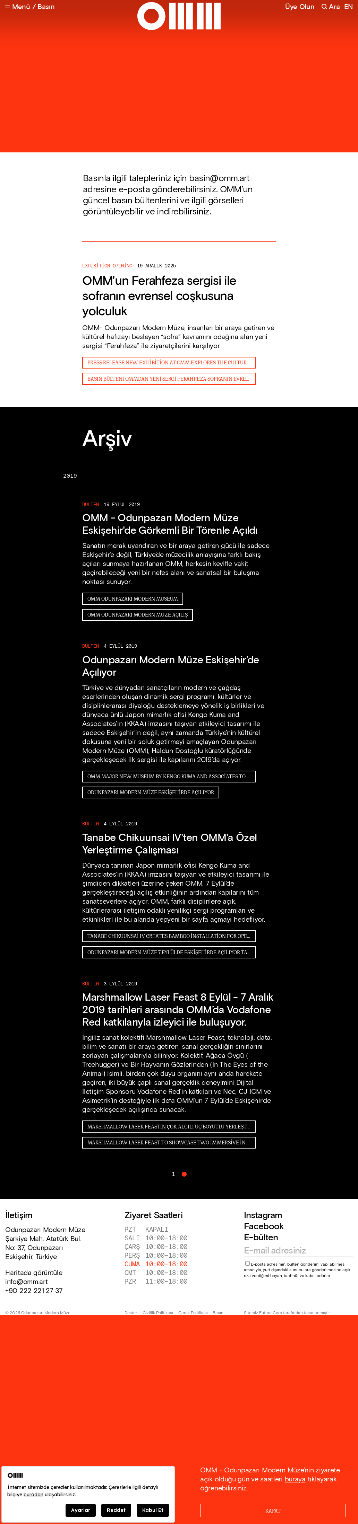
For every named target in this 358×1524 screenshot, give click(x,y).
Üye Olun (300, 6)
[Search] (330, 7)
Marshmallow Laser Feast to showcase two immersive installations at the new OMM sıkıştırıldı (171, 1142)
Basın (218, 1313)
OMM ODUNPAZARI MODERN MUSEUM (132, 598)
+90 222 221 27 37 (34, 1290)
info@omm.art (26, 1281)
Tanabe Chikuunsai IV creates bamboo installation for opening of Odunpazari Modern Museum (171, 935)
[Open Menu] (17, 7)
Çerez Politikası (193, 1313)
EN (348, 7)
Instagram (263, 1215)
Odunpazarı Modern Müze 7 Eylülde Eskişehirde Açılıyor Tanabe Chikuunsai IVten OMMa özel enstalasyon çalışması (171, 952)
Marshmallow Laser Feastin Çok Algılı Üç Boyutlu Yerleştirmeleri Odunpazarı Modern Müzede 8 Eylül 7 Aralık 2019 (171, 1126)
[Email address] (295, 1251)
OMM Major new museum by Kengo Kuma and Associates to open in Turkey (171, 776)
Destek (131, 1313)
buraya (295, 1479)
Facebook (264, 1226)
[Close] (273, 1510)
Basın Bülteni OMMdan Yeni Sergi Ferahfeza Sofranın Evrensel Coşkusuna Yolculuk (171, 378)
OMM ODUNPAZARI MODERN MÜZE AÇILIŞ (137, 614)
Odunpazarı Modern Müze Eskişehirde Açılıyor (150, 792)
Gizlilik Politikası (158, 1313)
